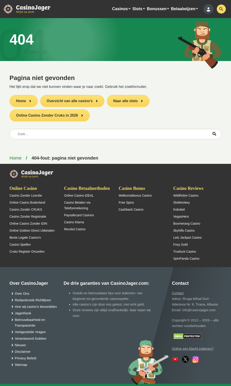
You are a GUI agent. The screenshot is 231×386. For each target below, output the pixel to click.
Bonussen (156, 9)
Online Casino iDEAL (79, 195)
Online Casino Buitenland (27, 202)
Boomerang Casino (186, 223)
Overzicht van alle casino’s (70, 101)
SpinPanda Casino (186, 258)
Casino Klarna (74, 222)
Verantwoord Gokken (30, 338)
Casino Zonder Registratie (27, 216)
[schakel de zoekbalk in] (221, 9)
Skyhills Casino (184, 230)
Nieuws (20, 345)
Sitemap (21, 365)
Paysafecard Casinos (79, 215)
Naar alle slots (125, 101)
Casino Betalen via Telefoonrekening (77, 205)
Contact (178, 293)
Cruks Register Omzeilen (27, 251)
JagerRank (23, 313)
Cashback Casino (131, 209)
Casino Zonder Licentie (25, 195)
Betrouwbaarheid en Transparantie (30, 322)
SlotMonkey (181, 202)
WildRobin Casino (185, 195)
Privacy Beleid (25, 358)
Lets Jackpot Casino (187, 237)
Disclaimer (23, 351)
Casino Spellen (20, 244)
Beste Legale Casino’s (25, 237)
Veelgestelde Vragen (30, 332)
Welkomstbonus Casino (135, 195)
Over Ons (22, 293)
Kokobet (179, 209)
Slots (137, 9)
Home (21, 101)
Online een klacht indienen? (193, 349)
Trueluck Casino (184, 251)
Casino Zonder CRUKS (25, 209)
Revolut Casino (74, 229)
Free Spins (126, 202)
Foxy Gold (180, 244)
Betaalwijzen (183, 9)
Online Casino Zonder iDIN (28, 223)
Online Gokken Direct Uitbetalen (32, 230)
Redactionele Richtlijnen (33, 300)
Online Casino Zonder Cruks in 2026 (47, 115)
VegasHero (181, 216)
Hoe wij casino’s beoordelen (36, 306)
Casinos (120, 9)
